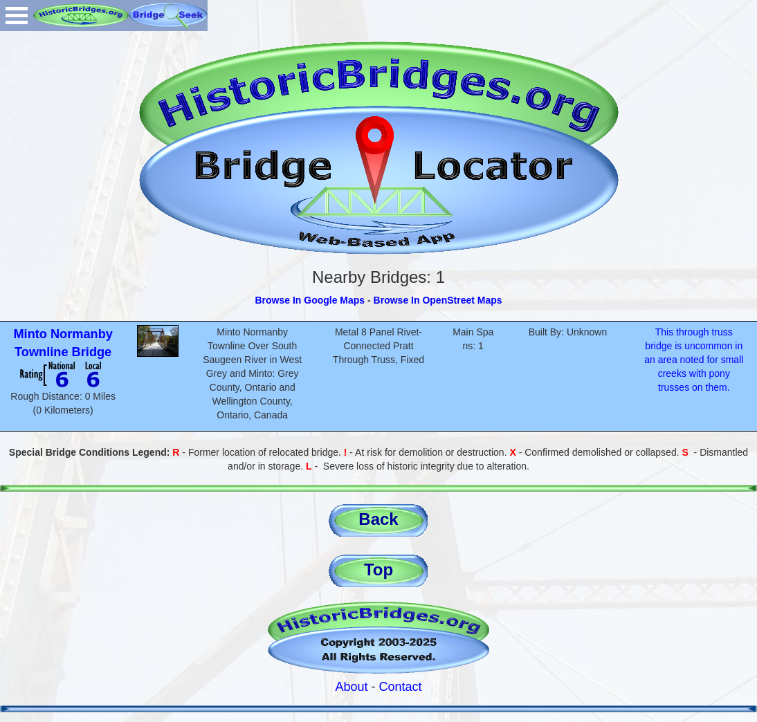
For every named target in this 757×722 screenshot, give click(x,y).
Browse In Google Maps (310, 300)
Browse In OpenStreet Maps (438, 300)
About (351, 687)
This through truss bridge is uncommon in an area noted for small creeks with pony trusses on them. (693, 359)
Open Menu (16, 15)
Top (378, 569)
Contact (400, 687)
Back (378, 519)
